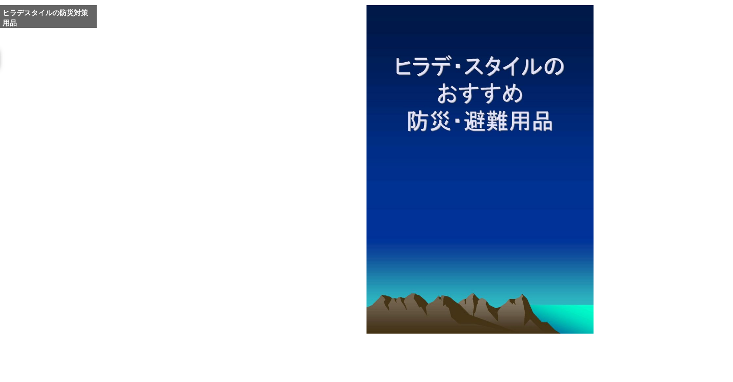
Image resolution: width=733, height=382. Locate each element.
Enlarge (459, 350)
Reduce (508, 350)
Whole (483, 350)
